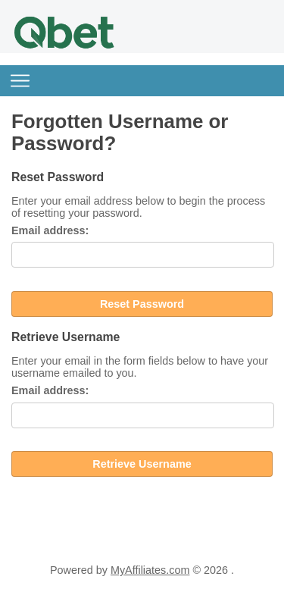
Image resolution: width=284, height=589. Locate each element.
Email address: (50, 230)
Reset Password (142, 304)
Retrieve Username (141, 464)
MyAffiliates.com (150, 570)
